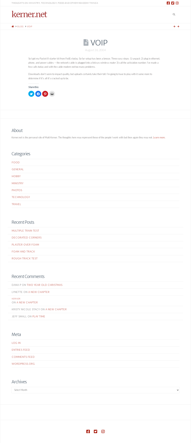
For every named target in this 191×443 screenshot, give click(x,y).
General (18, 169)
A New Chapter (39, 291)
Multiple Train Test (25, 230)
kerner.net (29, 14)
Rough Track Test (25, 258)
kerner (16, 298)
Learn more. (159, 137)
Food (16, 162)
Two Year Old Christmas (44, 284)
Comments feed (23, 356)
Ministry (18, 183)
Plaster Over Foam (25, 244)
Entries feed (21, 349)
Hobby (16, 176)
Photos (17, 190)
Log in (16, 342)
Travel (16, 204)
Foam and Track (23, 251)
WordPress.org (23, 363)
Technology (21, 197)
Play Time (38, 316)
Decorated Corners (27, 237)
